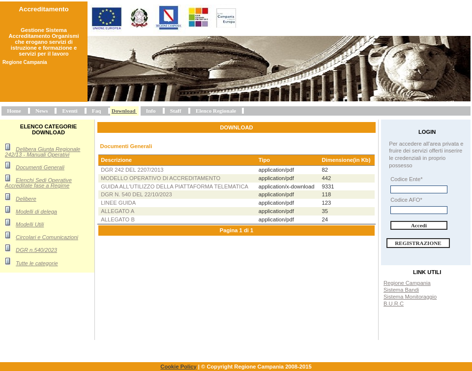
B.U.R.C (394, 304)
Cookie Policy (178, 367)
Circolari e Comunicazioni (47, 237)
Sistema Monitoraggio (410, 297)
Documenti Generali (40, 167)
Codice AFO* (406, 200)
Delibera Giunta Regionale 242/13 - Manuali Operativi (42, 151)
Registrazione (418, 243)
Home (14, 111)
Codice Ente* (406, 179)
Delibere (26, 199)
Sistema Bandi (401, 290)
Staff (175, 111)
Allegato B (118, 219)
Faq (96, 111)
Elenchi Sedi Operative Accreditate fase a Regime (38, 182)
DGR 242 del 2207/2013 (132, 170)
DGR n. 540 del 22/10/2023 (136, 194)
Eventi (70, 111)
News (41, 111)
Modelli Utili (30, 224)
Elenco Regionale (216, 111)
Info (151, 111)
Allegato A (117, 211)
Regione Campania (407, 283)
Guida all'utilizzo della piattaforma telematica (174, 186)
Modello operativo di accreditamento (160, 178)
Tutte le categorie (37, 263)
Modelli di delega (36, 212)
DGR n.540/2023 (36, 250)
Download (124, 111)
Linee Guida (118, 203)
